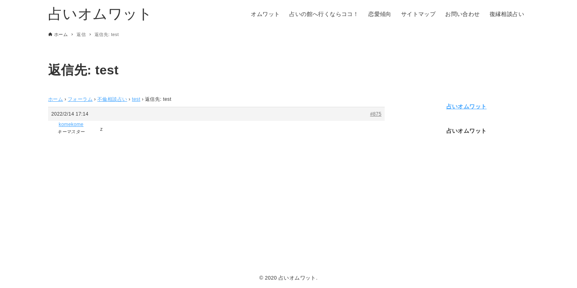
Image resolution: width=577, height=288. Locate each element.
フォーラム (80, 99)
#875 (375, 114)
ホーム (55, 99)
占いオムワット (100, 14)
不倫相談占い (112, 99)
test (136, 99)
